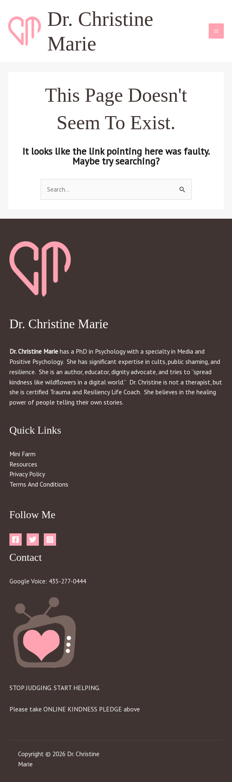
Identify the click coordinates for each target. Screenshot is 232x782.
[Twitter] (33, 539)
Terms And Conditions (38, 484)
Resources (23, 464)
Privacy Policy (27, 474)
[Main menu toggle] (216, 31)
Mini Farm (22, 454)
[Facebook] (15, 539)
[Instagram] (50, 539)
